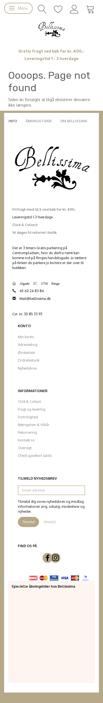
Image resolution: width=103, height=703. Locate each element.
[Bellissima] (51, 28)
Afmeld (49, 522)
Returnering (27, 432)
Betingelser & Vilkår (33, 424)
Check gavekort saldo (35, 455)
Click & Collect (29, 401)
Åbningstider (39, 121)
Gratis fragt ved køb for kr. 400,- (51, 51)
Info (13, 121)
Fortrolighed (28, 417)
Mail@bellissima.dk (35, 298)
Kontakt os (26, 440)
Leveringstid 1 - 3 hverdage (51, 58)
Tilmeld (28, 522)
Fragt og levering (31, 409)
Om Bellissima (73, 121)
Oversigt (25, 448)
